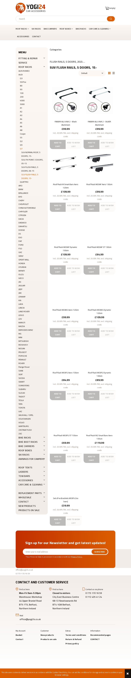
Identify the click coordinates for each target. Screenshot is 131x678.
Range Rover (24, 367)
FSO (20, 248)
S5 (21, 137)
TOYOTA (22, 408)
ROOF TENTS (25, 467)
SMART (22, 382)
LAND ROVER (24, 311)
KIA (20, 300)
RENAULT (22, 359)
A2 (21, 111)
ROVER (22, 363)
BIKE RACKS (25, 437)
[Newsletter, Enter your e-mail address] (57, 552)
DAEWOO (22, 222)
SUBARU (22, 389)
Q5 (21, 145)
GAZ (20, 252)
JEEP (20, 289)
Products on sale (29, 510)
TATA (20, 404)
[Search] (111, 18)
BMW (21, 189)
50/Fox (23, 82)
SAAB (21, 371)
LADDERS (23, 472)
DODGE (22, 230)
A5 (21, 123)
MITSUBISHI (23, 341)
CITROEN (22, 215)
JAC (20, 282)
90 (21, 89)
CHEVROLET (24, 204)
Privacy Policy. (76, 556)
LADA (21, 304)
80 (21, 86)
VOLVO (21, 422)
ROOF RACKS (25, 67)
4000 (22, 100)
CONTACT (24, 501)
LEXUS (21, 315)
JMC (20, 293)
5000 (22, 104)
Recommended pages (100, 635)
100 (21, 93)
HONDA (22, 263)
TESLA (21, 400)
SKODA (22, 378)
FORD (21, 245)
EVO (20, 237)
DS (20, 234)
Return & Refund (73, 639)
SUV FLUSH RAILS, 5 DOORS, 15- (29, 176)
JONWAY (22, 297)
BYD (20, 197)
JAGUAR (22, 285)
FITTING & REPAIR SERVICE (28, 60)
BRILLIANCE (23, 193)
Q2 (21, 141)
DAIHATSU (23, 226)
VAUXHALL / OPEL (26, 415)
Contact (19, 639)
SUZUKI (22, 393)
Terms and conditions (76, 635)
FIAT (20, 241)
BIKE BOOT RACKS (28, 442)
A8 (21, 130)
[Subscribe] (100, 551)
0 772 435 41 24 (93, 597)
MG (20, 334)
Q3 (21, 78)
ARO (20, 185)
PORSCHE (23, 356)
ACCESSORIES (26, 480)
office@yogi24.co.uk (24, 570)
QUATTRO (24, 182)
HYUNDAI (22, 267)
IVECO (21, 278)
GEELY (21, 256)
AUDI (21, 74)
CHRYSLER (23, 211)
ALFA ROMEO (24, 71)
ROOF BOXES (25, 450)
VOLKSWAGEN (25, 419)
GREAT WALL (24, 259)
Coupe (22, 134)
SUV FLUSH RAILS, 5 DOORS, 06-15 (29, 169)
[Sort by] (92, 73)
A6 (21, 126)
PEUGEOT (23, 352)
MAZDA (22, 326)
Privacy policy (72, 643)
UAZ (20, 411)
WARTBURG (24, 426)
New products (27, 506)
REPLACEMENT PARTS (30, 493)
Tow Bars (24, 476)
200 (21, 97)
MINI (20, 337)
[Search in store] (62, 19)
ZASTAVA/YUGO (25, 430)
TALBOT (22, 396)
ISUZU (21, 274)
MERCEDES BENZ (26, 330)
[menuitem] (23, 29)
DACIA (21, 219)
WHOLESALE (25, 497)
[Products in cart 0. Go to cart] (110, 8)
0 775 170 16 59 (23, 573)
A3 (21, 115)
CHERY (21, 200)
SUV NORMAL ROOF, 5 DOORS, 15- (30, 154)
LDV (20, 319)
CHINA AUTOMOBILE (27, 208)
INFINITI (22, 271)
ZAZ (20, 433)
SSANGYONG (24, 385)
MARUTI (22, 322)
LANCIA (21, 308)
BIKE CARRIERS (26, 446)
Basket (19, 635)
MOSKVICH (23, 345)
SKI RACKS (24, 455)
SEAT (21, 374)
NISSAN (22, 348)
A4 (21, 119)
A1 (21, 108)
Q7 (21, 148)
